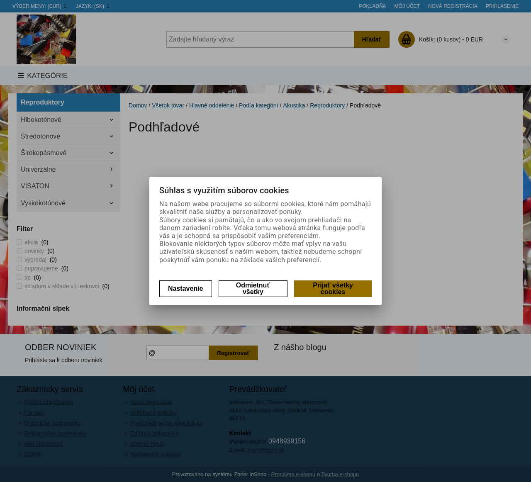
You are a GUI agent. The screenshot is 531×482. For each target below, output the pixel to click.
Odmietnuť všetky (253, 288)
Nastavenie (185, 288)
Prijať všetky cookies (333, 288)
